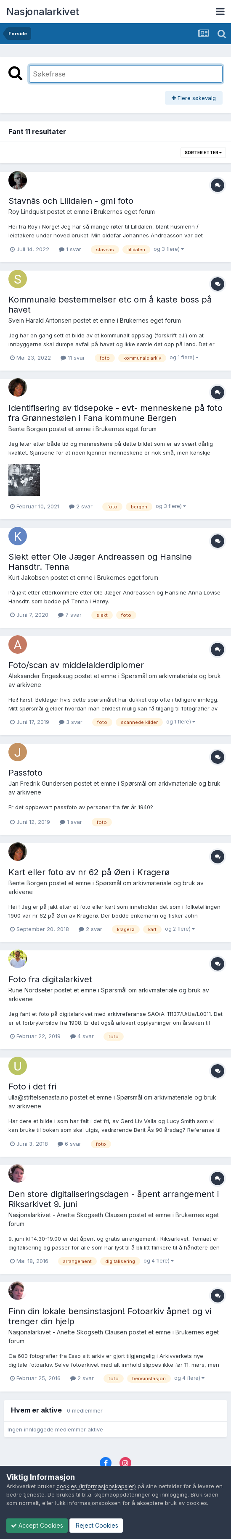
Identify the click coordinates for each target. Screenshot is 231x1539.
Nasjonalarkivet (42, 11)
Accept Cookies (37, 1525)
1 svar (70, 249)
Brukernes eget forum (124, 211)
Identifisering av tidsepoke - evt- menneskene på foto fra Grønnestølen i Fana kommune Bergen (115, 413)
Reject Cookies (96, 1525)
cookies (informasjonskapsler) (96, 1486)
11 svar (73, 357)
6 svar (69, 1143)
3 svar (70, 721)
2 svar (81, 506)
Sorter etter (203, 152)
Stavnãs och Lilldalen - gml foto (70, 201)
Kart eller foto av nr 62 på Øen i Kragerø (89, 872)
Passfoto (25, 773)
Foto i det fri (32, 1086)
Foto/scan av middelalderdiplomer (76, 665)
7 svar (70, 614)
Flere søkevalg (194, 98)
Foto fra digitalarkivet (50, 979)
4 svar (82, 1036)
